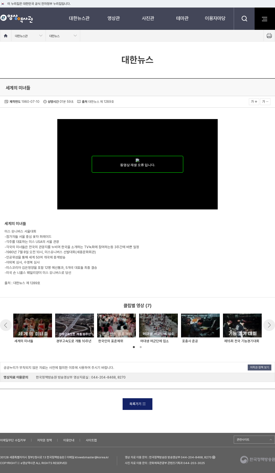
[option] (32, 329)
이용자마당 (215, 18)
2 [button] (140, 347)
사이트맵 (91, 440)
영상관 (113, 18)
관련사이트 (243, 439)
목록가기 (137, 404)
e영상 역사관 (16, 18)
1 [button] (134, 347)
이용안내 (68, 440)
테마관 (182, 18)
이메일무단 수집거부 (13, 440)
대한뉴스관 (79, 18)
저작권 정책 (44, 440)
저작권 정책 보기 (259, 367)
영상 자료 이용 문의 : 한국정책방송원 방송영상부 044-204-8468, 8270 (168, 457)
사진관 (148, 18)
